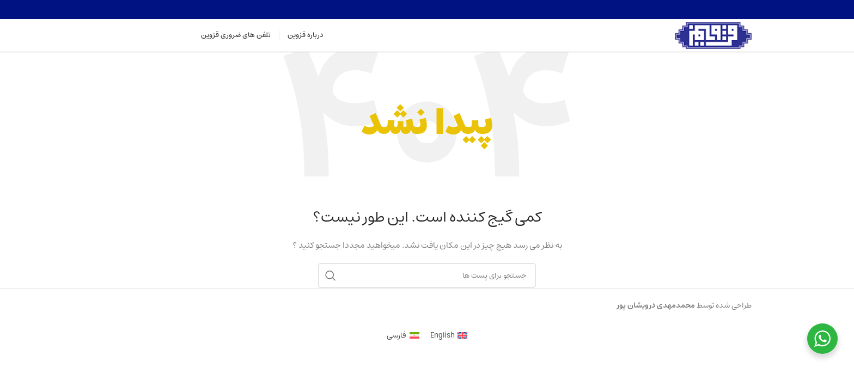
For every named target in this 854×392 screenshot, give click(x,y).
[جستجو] (427, 275)
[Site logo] (713, 35)
